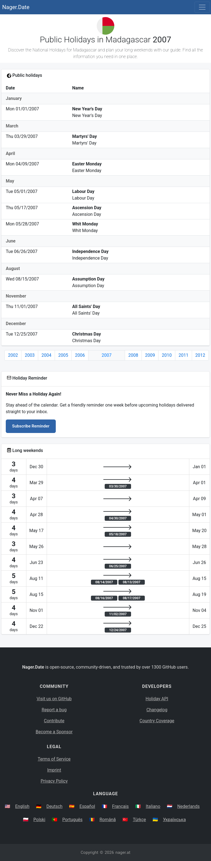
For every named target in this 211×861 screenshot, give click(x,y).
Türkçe (139, 819)
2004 (46, 355)
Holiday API (157, 698)
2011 (183, 355)
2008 (133, 355)
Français (120, 806)
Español (87, 806)
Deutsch (54, 806)
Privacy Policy (54, 781)
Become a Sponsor (54, 731)
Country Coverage (157, 720)
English (22, 806)
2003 (30, 355)
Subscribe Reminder (30, 426)
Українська (174, 819)
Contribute (54, 720)
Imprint (54, 770)
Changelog (156, 709)
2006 (80, 355)
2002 (13, 355)
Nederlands (188, 806)
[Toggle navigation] (202, 7)
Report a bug (54, 709)
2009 (150, 355)
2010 (167, 355)
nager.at (122, 852)
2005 (63, 355)
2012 (200, 355)
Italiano (153, 806)
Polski (39, 819)
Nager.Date (15, 7)
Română (107, 819)
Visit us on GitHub (54, 698)
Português (72, 819)
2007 (107, 355)
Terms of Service (54, 759)
